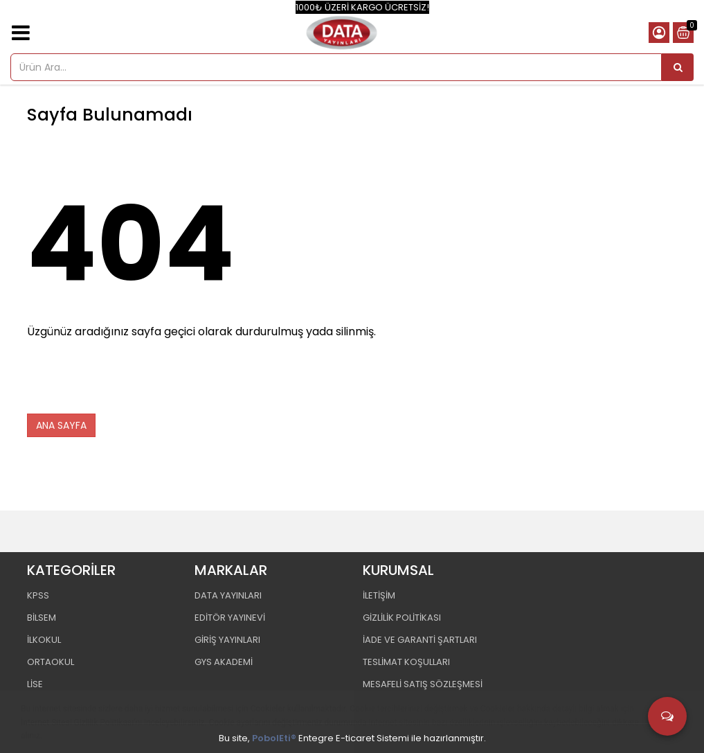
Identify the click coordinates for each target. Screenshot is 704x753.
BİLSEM (41, 617)
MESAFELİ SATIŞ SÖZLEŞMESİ (422, 684)
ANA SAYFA (61, 425)
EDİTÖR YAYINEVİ (230, 617)
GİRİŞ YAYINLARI (227, 639)
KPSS (38, 595)
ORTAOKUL (50, 661)
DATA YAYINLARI (228, 595)
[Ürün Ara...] (678, 67)
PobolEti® (274, 738)
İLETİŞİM (379, 595)
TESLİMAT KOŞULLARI (406, 661)
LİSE (35, 684)
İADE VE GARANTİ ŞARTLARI (420, 639)
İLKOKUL (44, 639)
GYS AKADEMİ (224, 661)
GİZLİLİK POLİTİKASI (402, 617)
